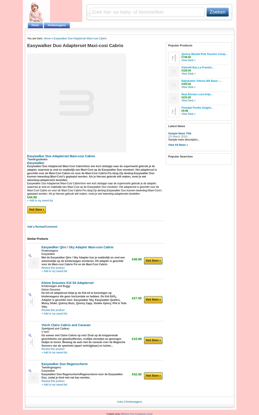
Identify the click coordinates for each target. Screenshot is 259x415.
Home (35, 25)
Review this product (53, 267)
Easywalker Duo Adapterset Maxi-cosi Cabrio (80, 38)
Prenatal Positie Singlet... (197, 107)
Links (120, 401)
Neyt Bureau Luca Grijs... (197, 94)
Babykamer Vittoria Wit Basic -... (202, 80)
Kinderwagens (57, 25)
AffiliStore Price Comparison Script (136, 414)
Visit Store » (36, 209)
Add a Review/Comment (42, 226)
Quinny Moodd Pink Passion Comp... (205, 54)
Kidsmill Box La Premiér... (198, 67)
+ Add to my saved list (40, 200)
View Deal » (189, 60)
